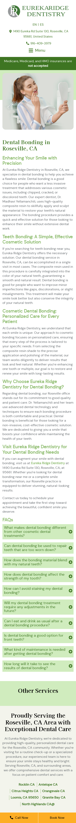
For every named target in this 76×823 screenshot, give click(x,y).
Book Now (57, 818)
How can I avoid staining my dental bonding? (33, 590)
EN (35, 24)
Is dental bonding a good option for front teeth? (33, 637)
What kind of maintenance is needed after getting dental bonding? (34, 651)
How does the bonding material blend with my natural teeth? (35, 562)
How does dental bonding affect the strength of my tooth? (34, 576)
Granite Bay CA (53, 797)
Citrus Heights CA (25, 791)
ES (42, 24)
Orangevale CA (53, 791)
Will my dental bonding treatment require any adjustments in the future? (32, 607)
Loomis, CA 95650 (25, 797)
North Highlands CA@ (38, 804)
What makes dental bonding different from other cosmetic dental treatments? (35, 531)
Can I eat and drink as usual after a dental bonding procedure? (33, 623)
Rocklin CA (27, 784)
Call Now (19, 818)
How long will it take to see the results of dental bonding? (29, 666)
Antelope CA (48, 784)
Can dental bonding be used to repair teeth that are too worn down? (35, 548)
